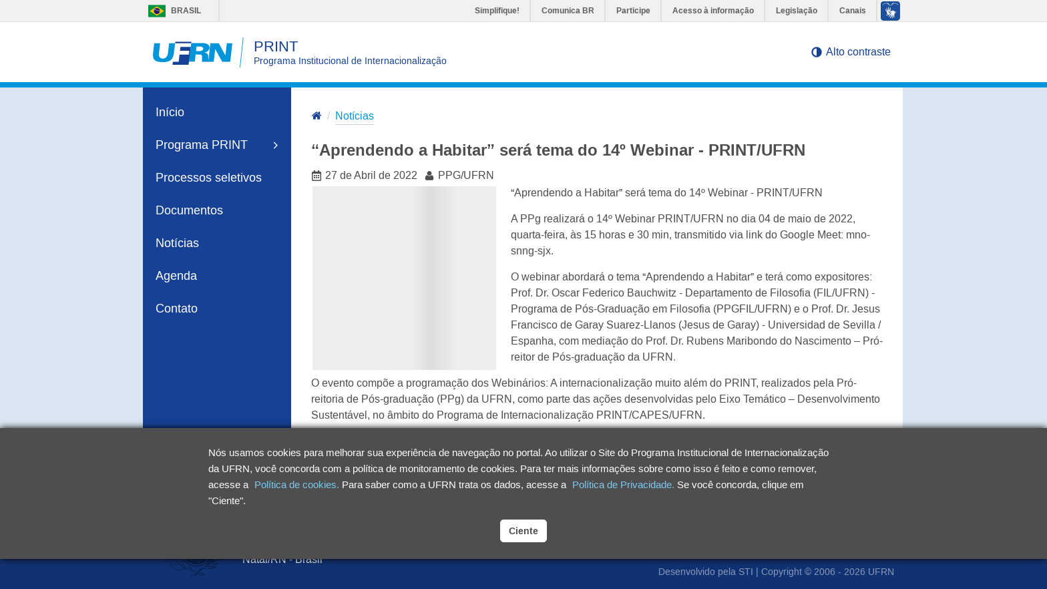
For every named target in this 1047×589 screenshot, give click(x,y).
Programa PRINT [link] (217, 145)
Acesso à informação (713, 10)
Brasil (171, 10)
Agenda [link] (176, 275)
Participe (633, 10)
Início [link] (170, 112)
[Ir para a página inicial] (316, 117)
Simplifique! (497, 10)
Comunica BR (568, 10)
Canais (852, 10)
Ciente (523, 531)
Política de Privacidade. (623, 484)
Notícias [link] (177, 243)
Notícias (354, 116)
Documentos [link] (189, 210)
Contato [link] (177, 308)
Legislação (796, 10)
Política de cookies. (296, 484)
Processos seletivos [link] (209, 177)
